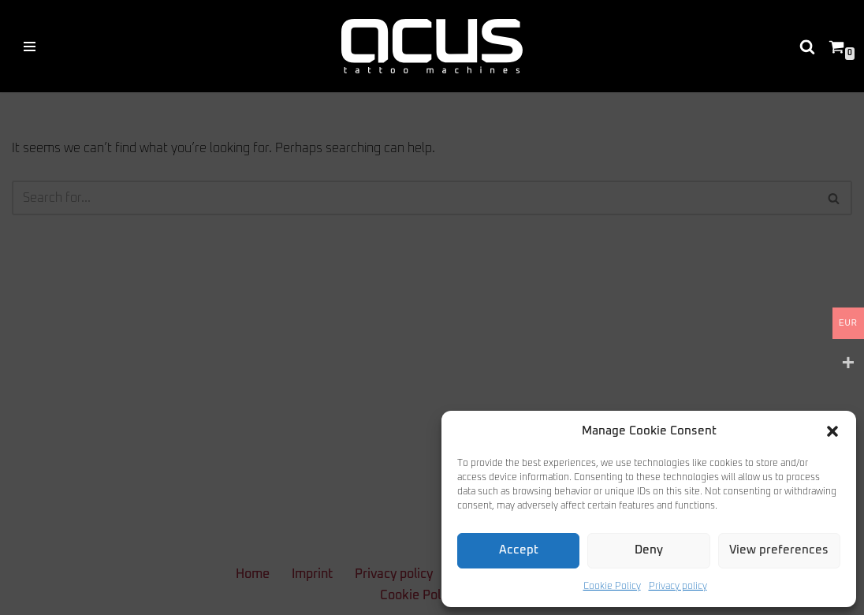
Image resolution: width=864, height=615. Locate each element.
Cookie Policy (612, 586)
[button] (832, 431)
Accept (518, 550)
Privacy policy (678, 586)
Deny (649, 550)
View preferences (779, 550)
